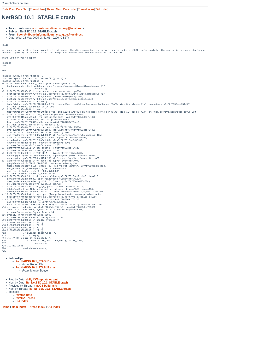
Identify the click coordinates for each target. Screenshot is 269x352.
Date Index (69, 9)
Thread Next (54, 9)
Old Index (101, 9)
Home (5, 348)
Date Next (22, 9)
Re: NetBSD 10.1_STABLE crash (36, 303)
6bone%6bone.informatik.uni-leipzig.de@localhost (50, 34)
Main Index (19, 348)
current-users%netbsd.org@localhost (57, 28)
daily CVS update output (42, 321)
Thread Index (86, 9)
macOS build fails (45, 327)
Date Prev (8, 9)
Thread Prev (37, 9)
